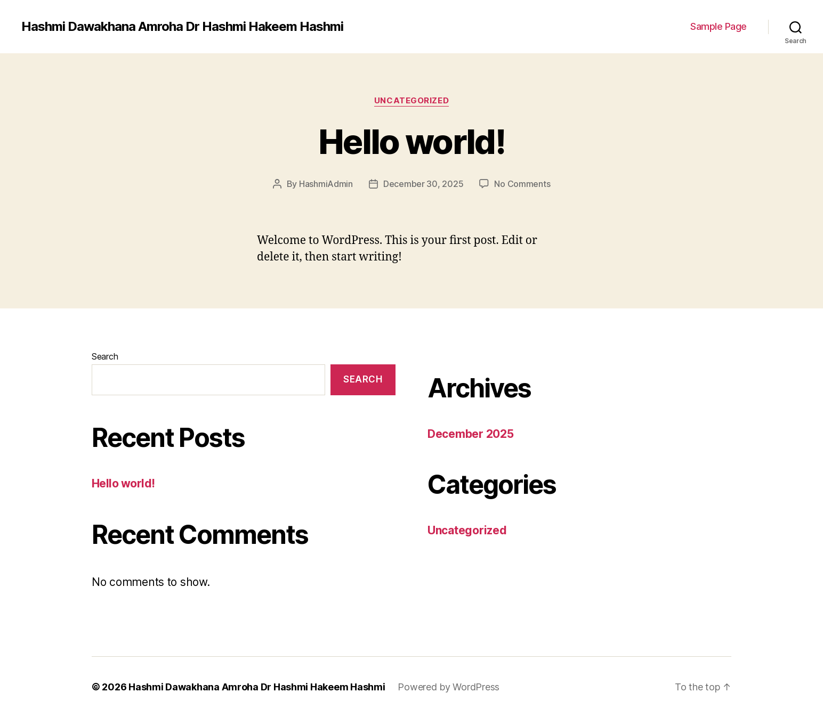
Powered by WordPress (448, 686)
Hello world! (411, 141)
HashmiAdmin (326, 183)
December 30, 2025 (423, 183)
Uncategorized (411, 100)
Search (105, 356)
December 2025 (470, 434)
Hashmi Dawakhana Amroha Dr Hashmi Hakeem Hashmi (182, 26)
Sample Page (718, 26)
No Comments (522, 183)
